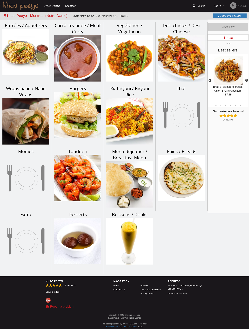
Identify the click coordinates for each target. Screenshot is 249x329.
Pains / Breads (181, 151)
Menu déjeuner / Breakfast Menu (129, 154)
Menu (116, 285)
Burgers (77, 88)
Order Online (52, 5)
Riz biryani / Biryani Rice (129, 91)
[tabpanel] (228, 78)
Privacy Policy (147, 293)
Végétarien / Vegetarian (129, 28)
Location (70, 5)
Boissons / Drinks (130, 214)
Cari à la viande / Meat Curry (78, 28)
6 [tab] (240, 105)
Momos (26, 151)
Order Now (228, 26)
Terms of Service (130, 327)
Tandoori (77, 151)
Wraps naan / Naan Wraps (26, 91)
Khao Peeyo (54, 281)
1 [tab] (216, 105)
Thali (181, 88)
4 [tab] (230, 105)
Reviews (144, 285)
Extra (25, 214)
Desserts (77, 214)
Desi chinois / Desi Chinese (181, 28)
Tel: (177, 293)
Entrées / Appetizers (26, 25)
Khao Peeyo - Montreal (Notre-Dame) (36, 16)
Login (217, 5)
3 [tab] (225, 105)
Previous (210, 80)
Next (246, 80)
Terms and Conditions (151, 289)
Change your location (229, 16)
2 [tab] (220, 105)
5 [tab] (235, 105)
